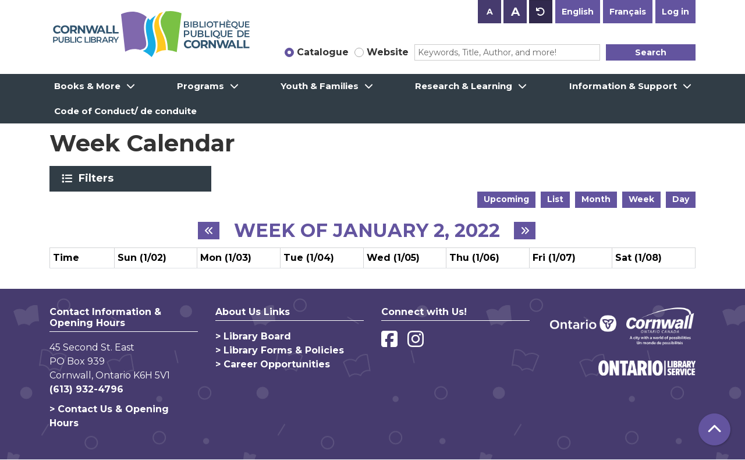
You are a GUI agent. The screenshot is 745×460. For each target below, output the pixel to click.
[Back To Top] (714, 429)
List (555, 199)
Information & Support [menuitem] (623, 85)
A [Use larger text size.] (515, 12)
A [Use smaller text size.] (490, 11)
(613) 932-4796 (86, 389)
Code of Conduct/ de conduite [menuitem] (125, 110)
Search (650, 52)
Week (641, 199)
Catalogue (323, 52)
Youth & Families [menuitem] (320, 85)
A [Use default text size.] (540, 11)
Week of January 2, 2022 (367, 231)
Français (627, 11)
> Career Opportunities (272, 364)
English (578, 11)
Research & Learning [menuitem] (463, 85)
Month (596, 199)
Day (680, 199)
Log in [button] (675, 11)
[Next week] (524, 230)
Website (388, 52)
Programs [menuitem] (200, 85)
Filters (98, 178)
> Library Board (253, 336)
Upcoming (506, 199)
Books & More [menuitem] (87, 85)
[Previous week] (208, 230)
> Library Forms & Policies (279, 350)
